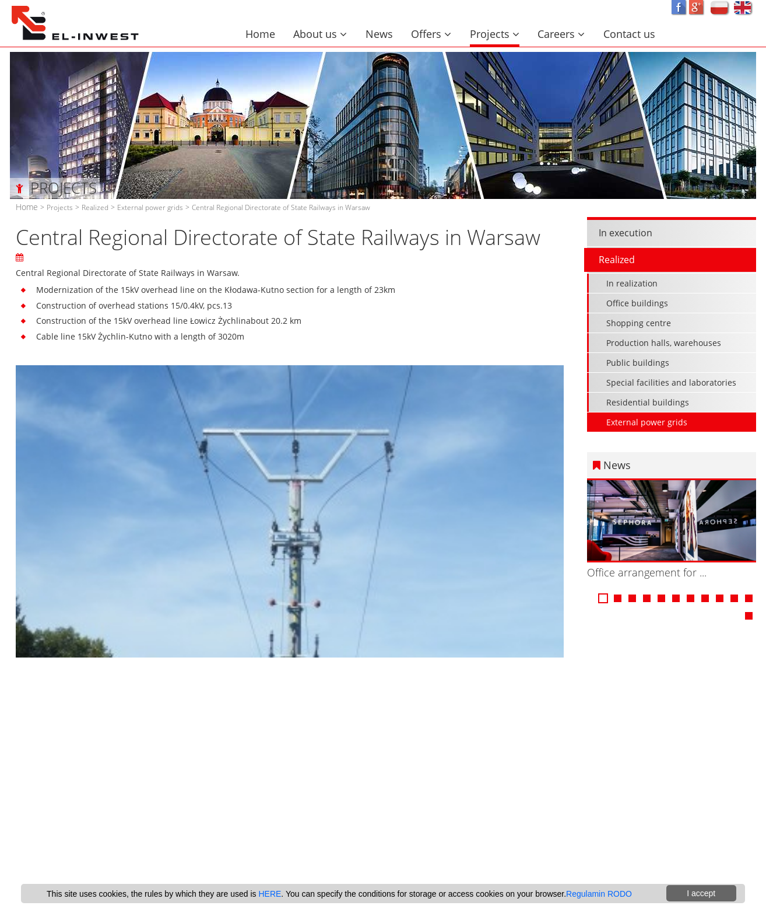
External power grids (150, 207)
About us (320, 34)
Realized (95, 207)
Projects (494, 34)
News (379, 34)
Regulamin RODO (599, 893)
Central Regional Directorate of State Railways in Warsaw (281, 207)
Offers (431, 34)
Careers (561, 34)
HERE (269, 893)
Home (260, 34)
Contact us (629, 34)
